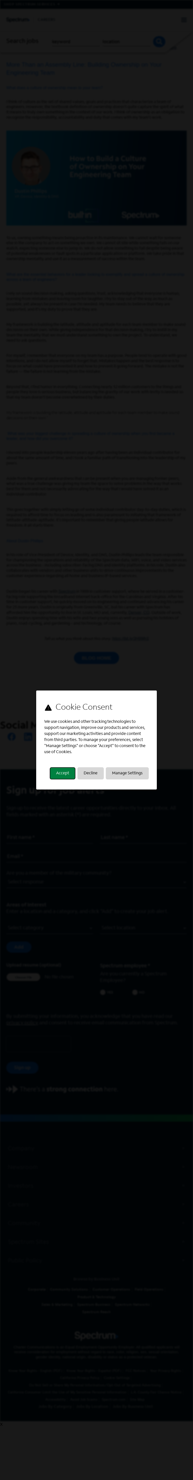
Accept (62, 773)
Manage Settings (127, 773)
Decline (91, 773)
